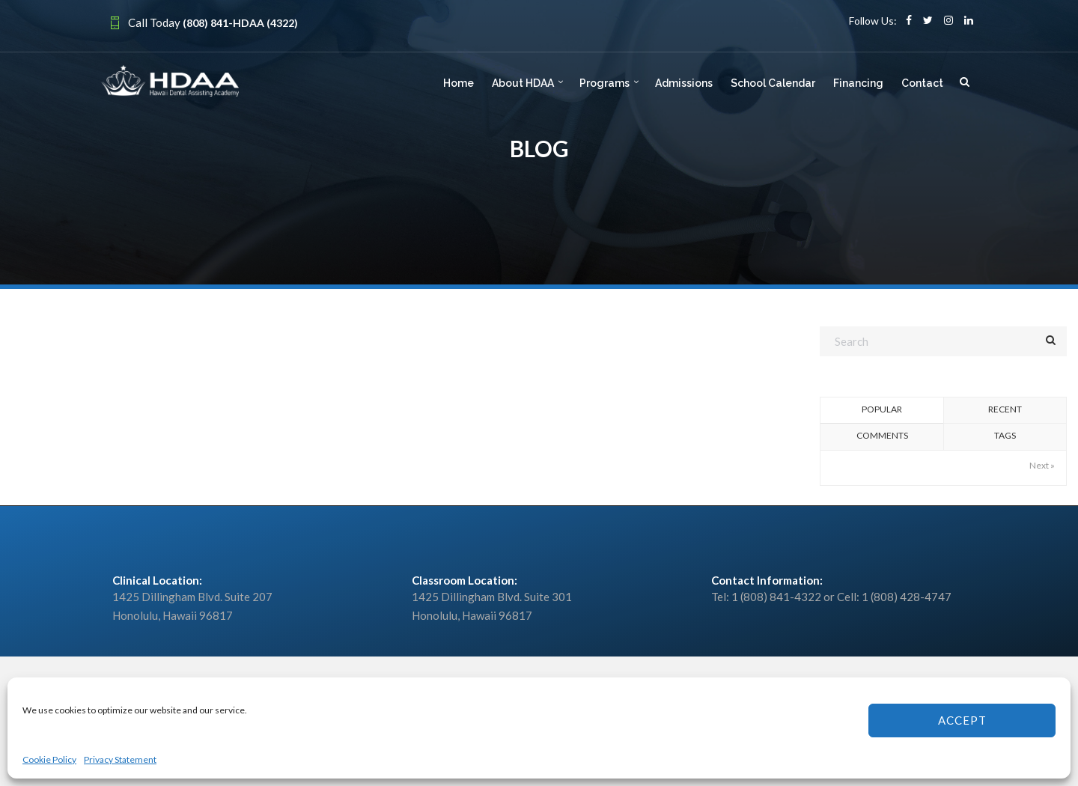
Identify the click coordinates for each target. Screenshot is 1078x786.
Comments (882, 435)
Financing (858, 83)
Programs (604, 83)
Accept (962, 720)
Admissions (684, 83)
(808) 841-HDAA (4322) (240, 22)
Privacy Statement (120, 759)
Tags (1005, 435)
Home (458, 83)
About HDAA (523, 83)
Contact (922, 83)
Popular (882, 409)
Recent (1005, 409)
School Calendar (773, 83)
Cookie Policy (49, 759)
